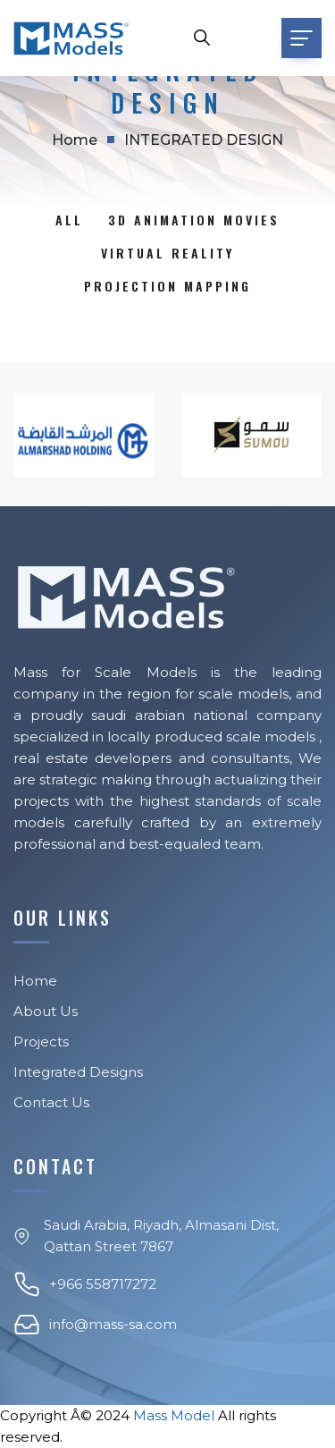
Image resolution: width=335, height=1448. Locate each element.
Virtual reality (167, 252)
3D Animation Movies (194, 219)
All (69, 219)
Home (74, 139)
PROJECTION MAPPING (167, 285)
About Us (45, 1011)
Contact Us (51, 1102)
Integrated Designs (78, 1071)
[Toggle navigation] (301, 38)
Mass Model (173, 1415)
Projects (41, 1041)
